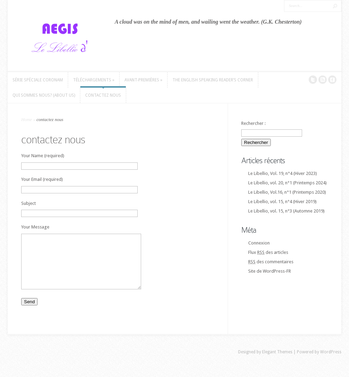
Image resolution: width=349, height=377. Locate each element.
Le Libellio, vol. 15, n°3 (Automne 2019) (286, 211)
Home (26, 119)
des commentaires (270, 261)
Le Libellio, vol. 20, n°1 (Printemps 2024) (287, 182)
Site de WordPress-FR (269, 271)
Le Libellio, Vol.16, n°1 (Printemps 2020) (287, 192)
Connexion (259, 243)
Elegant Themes (277, 362)
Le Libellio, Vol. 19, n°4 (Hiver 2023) (282, 173)
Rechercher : (253, 123)
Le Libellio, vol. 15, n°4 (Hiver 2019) (282, 201)
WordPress (330, 362)
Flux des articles (268, 252)
